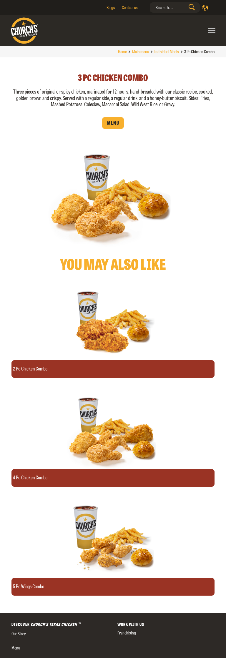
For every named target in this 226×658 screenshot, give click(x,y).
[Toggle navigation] (165, 30)
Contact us (130, 7)
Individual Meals (166, 51)
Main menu (140, 51)
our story (18, 634)
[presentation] (175, 7)
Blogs (111, 7)
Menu (113, 123)
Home (122, 51)
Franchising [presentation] (126, 633)
